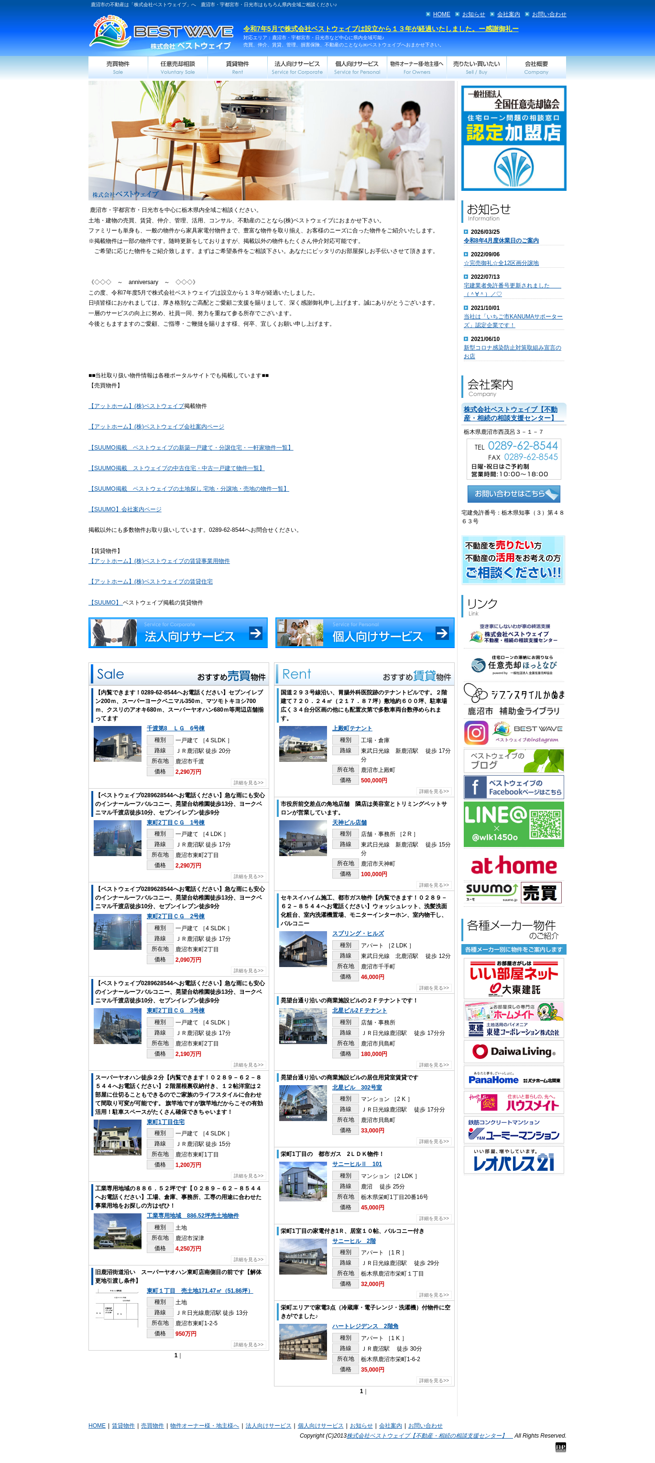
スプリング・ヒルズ (358, 933)
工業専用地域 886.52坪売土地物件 (193, 1215)
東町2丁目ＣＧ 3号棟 (176, 1010)
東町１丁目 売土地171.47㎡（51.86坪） (200, 1290)
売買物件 (152, 1425)
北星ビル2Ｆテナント (359, 1010)
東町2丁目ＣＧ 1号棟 (176, 822)
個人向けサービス (321, 1425)
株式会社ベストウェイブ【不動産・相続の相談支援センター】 (430, 1435)
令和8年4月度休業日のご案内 (501, 240)
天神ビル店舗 (349, 822)
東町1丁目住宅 (166, 1122)
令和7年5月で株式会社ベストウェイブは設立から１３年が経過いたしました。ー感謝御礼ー (381, 29)
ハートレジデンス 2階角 (365, 1326)
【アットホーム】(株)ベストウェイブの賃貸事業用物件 (159, 561)
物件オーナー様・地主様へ (204, 1425)
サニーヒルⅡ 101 (357, 1164)
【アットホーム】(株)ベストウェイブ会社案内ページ (156, 426)
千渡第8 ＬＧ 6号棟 (176, 728)
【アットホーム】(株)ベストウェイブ (136, 406)
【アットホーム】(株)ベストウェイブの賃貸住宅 (150, 581)
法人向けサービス (269, 1425)
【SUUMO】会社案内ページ (125, 509)
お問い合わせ (549, 14)
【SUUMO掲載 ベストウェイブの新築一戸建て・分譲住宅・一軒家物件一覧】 (191, 447)
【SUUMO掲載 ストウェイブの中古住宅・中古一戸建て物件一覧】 (176, 468)
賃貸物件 (123, 1425)
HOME (441, 14)
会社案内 (508, 14)
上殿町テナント (352, 728)
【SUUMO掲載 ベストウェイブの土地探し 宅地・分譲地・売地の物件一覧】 (188, 488)
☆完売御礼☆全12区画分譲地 (501, 263)
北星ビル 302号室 (357, 1087)
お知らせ (473, 14)
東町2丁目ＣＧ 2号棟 (176, 916)
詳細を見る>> (248, 782)
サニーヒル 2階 (354, 1241)
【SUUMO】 (105, 602)
